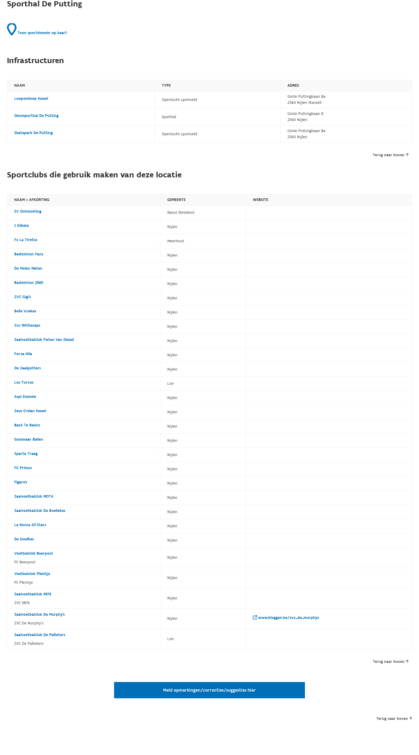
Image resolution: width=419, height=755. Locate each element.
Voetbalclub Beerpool (33, 553)
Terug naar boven (391, 155)
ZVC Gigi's (22, 297)
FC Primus (23, 468)
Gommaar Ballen (28, 439)
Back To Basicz (27, 425)
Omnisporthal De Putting (36, 115)
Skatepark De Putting (33, 133)
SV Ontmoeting (27, 211)
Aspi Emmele (25, 396)
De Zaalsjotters (27, 368)
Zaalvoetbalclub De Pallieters (39, 635)
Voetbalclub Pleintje (32, 573)
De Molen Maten (28, 268)
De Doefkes (24, 539)
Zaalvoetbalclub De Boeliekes (39, 510)
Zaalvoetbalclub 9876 (32, 594)
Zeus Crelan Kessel (30, 411)
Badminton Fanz (28, 254)
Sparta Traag (26, 453)
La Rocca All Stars (30, 525)
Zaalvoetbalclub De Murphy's (39, 614)
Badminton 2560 (28, 282)
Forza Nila (23, 354)
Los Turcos (23, 382)
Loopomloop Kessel (31, 98)
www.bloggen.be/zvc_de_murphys (286, 617)
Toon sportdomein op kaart (37, 29)
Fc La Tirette (25, 240)
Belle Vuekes (25, 311)
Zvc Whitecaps (27, 325)
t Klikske (21, 225)
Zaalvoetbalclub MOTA (34, 496)
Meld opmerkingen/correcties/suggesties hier (209, 690)
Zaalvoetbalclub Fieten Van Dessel (44, 339)
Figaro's (20, 482)
